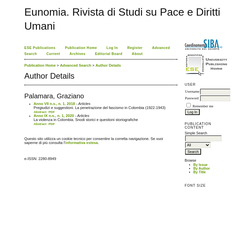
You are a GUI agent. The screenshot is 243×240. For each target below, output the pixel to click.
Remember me (202, 106)
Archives (78, 54)
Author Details (108, 65)
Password (192, 98)
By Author (201, 168)
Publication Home (81, 48)
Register (135, 48)
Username (192, 91)
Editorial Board (108, 54)
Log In (112, 48)
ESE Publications (40, 48)
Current (53, 54)
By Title (199, 172)
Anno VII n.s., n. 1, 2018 (54, 104)
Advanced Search (75, 65)
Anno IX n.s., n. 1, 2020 (54, 116)
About (137, 54)
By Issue (200, 165)
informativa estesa (81, 143)
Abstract (40, 112)
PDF (52, 112)
